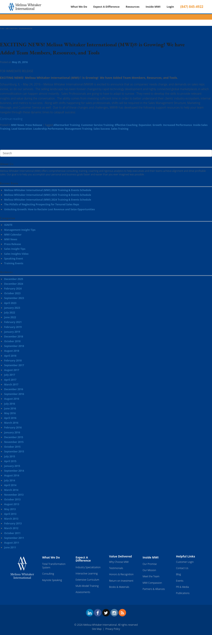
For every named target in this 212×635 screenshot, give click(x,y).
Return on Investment (121, 580)
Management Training (78, 128)
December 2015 (13, 437)
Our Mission (149, 570)
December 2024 (13, 284)
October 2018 (12, 341)
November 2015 (14, 442)
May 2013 (10, 509)
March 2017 (11, 384)
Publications (182, 593)
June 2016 (10, 408)
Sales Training (119, 128)
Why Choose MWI (119, 562)
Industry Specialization (88, 567)
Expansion (145, 125)
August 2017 (11, 370)
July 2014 (9, 480)
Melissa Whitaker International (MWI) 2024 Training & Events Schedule (47, 199)
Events (179, 580)
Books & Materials (119, 587)
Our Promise (150, 564)
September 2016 (14, 394)
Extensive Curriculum (87, 579)
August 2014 (11, 475)
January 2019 (12, 332)
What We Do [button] (79, 6)
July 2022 (9, 312)
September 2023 (14, 298)
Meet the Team (151, 576)
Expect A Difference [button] (106, 6)
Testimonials (116, 568)
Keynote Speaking (52, 580)
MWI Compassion (152, 583)
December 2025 (13, 279)
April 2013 (10, 514)
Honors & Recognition (121, 574)
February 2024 (13, 288)
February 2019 (13, 327)
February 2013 (13, 523)
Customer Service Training (97, 125)
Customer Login (185, 562)
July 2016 (9, 403)
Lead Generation (21, 128)
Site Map (96, 628)
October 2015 (12, 446)
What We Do (51, 557)
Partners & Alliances (154, 589)
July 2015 (9, 456)
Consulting (48, 573)
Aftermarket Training (66, 125)
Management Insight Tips (19, 230)
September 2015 (14, 451)
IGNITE (8, 225)
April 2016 (10, 418)
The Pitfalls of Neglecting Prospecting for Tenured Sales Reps (41, 204)
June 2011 (10, 547)
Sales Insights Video (16, 254)
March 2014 (11, 490)
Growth (157, 125)
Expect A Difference (83, 558)
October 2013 (12, 499)
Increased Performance (177, 125)
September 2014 (14, 470)
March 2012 (11, 528)
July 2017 (9, 375)
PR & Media (182, 587)
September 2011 (14, 538)
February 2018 (13, 360)
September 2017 (14, 365)
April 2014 (10, 485)
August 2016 (11, 399)
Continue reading (11, 119)
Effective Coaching (126, 125)
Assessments (83, 592)
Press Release (33, 125)
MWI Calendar (13, 234)
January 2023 (12, 308)
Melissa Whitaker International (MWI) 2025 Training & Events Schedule (47, 195)
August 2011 (11, 542)
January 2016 (12, 432)
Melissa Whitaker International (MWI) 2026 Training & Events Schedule (47, 190)
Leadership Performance (48, 128)
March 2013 (11, 518)
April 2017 (10, 379)
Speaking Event (13, 258)
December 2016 (13, 389)
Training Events (13, 263)
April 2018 (10, 356)
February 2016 (13, 427)
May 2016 (10, 413)
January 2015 (12, 466)
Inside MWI (153, 6)
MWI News (17, 125)
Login (170, 6)
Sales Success (101, 128)
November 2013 (14, 494)
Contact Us (182, 568)
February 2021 (13, 322)
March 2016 (11, 423)
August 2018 (11, 351)
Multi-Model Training (87, 586)
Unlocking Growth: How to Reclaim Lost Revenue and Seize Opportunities (49, 209)
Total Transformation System (54, 565)
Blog (178, 574)
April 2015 (10, 461)
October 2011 (12, 533)
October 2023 (12, 293)
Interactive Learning (87, 573)
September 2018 (14, 346)
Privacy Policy (112, 628)
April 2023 (10, 303)
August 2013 (11, 504)
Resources (132, 6)
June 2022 (10, 317)
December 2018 (13, 336)
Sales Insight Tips (14, 249)
